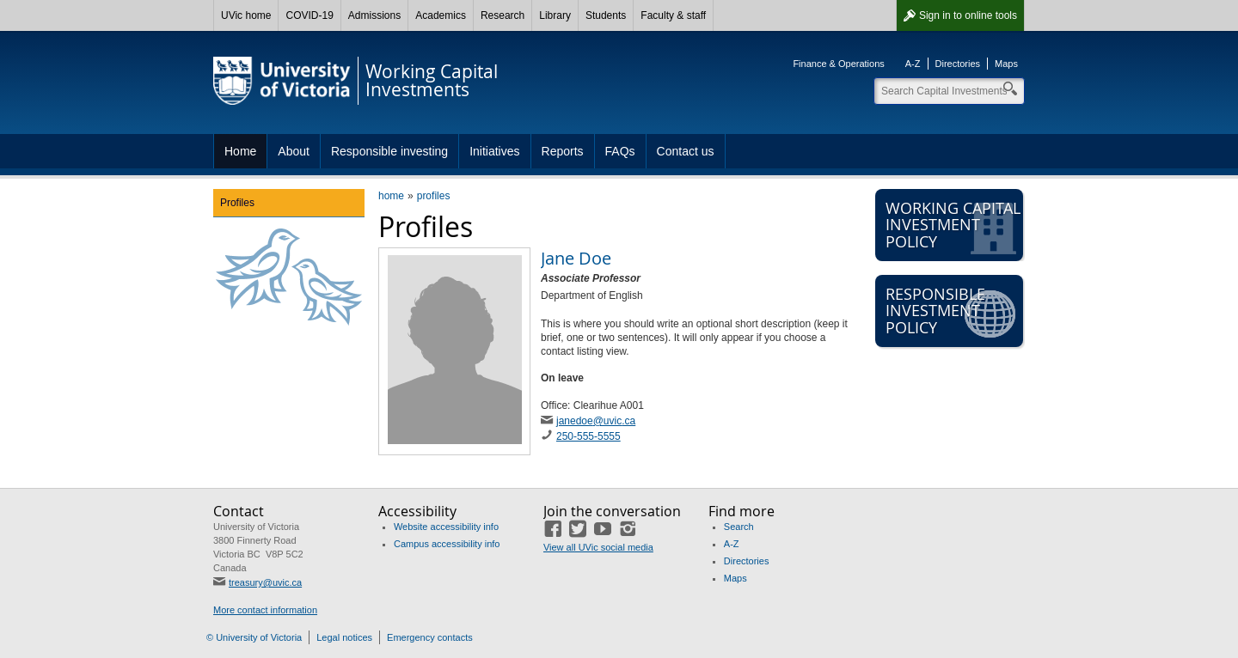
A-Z (913, 63)
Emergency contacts (430, 637)
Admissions (374, 15)
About (294, 151)
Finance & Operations (838, 63)
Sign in (968, 15)
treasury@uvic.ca (265, 582)
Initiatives (494, 151)
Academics (440, 15)
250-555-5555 (588, 436)
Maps (1006, 63)
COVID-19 (309, 15)
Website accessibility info (446, 526)
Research (502, 15)
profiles (433, 196)
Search (739, 526)
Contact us (685, 151)
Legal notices (344, 637)
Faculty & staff (673, 15)
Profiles (237, 203)
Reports (563, 151)
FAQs (620, 151)
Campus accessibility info (447, 544)
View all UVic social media (598, 547)
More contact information (265, 610)
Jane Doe (576, 258)
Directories (958, 63)
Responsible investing (389, 151)
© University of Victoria (254, 637)
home (391, 196)
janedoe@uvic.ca (595, 421)
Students (605, 15)
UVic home (246, 15)
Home (240, 151)
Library (555, 15)
